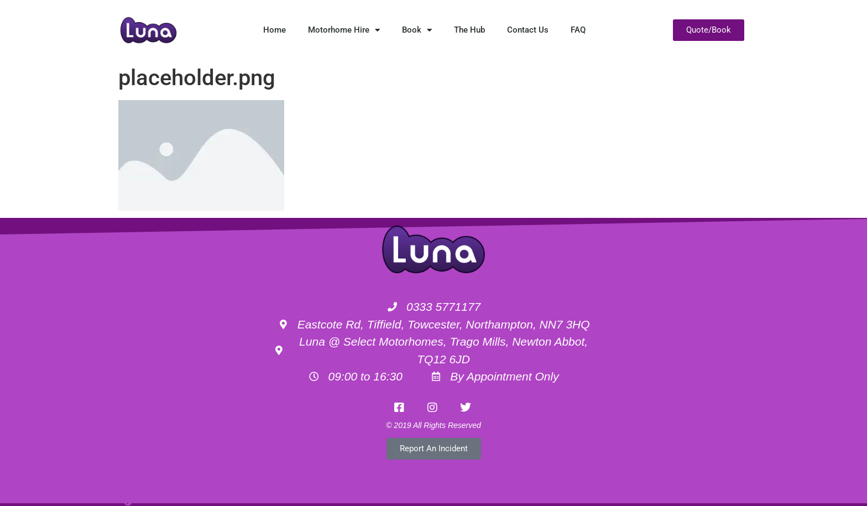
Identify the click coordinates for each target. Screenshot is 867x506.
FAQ (578, 30)
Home (274, 30)
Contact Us (528, 30)
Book (417, 30)
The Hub (469, 30)
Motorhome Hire (344, 30)
